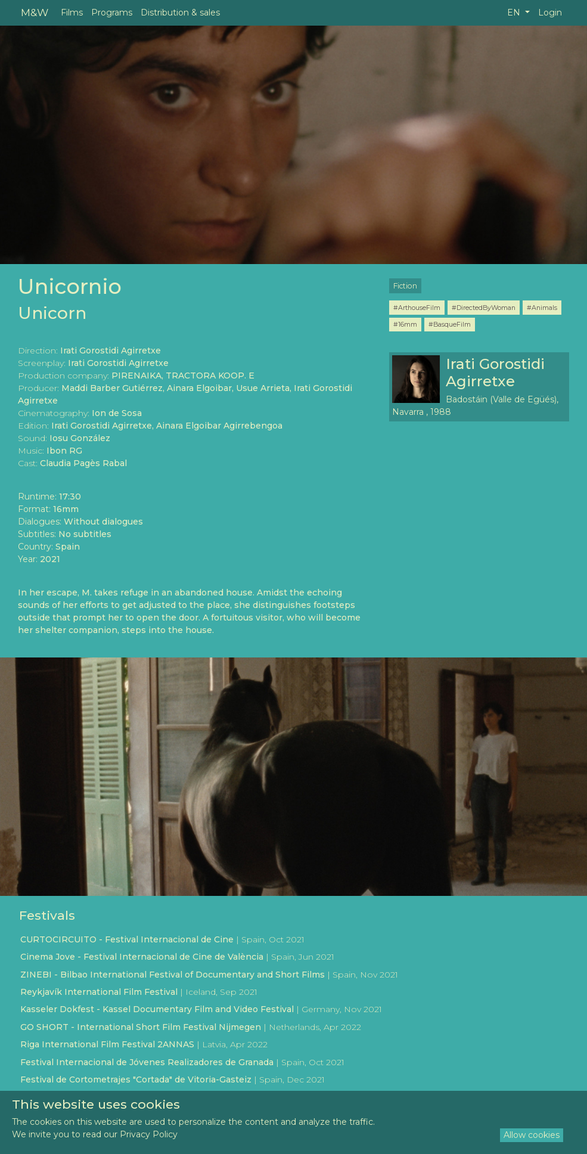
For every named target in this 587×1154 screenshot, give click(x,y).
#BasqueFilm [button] (449, 324)
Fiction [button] (405, 285)
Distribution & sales (180, 12)
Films (72, 12)
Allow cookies (532, 1135)
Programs (111, 12)
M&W (34, 12)
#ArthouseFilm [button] (416, 307)
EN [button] (515, 12)
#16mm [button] (405, 324)
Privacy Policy (149, 1134)
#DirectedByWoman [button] (483, 307)
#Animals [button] (542, 307)
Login (550, 12)
